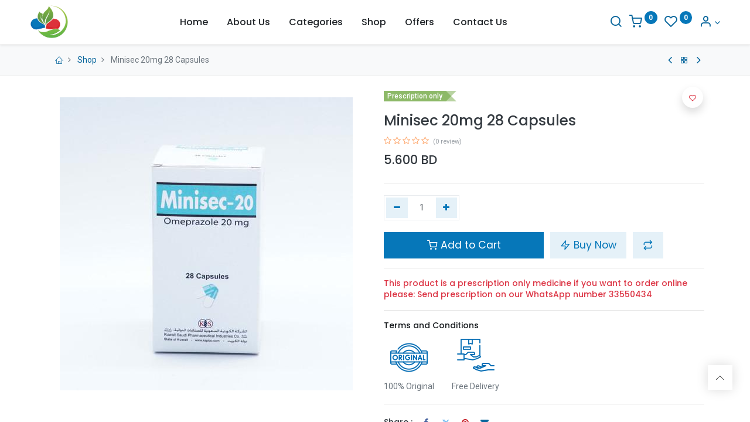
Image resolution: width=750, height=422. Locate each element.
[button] (648, 245)
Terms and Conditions (431, 325)
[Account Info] (693, 22)
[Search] (600, 22)
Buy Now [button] (588, 245)
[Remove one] (397, 208)
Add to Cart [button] (464, 245)
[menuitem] (194, 22)
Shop (87, 59)
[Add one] (447, 208)
